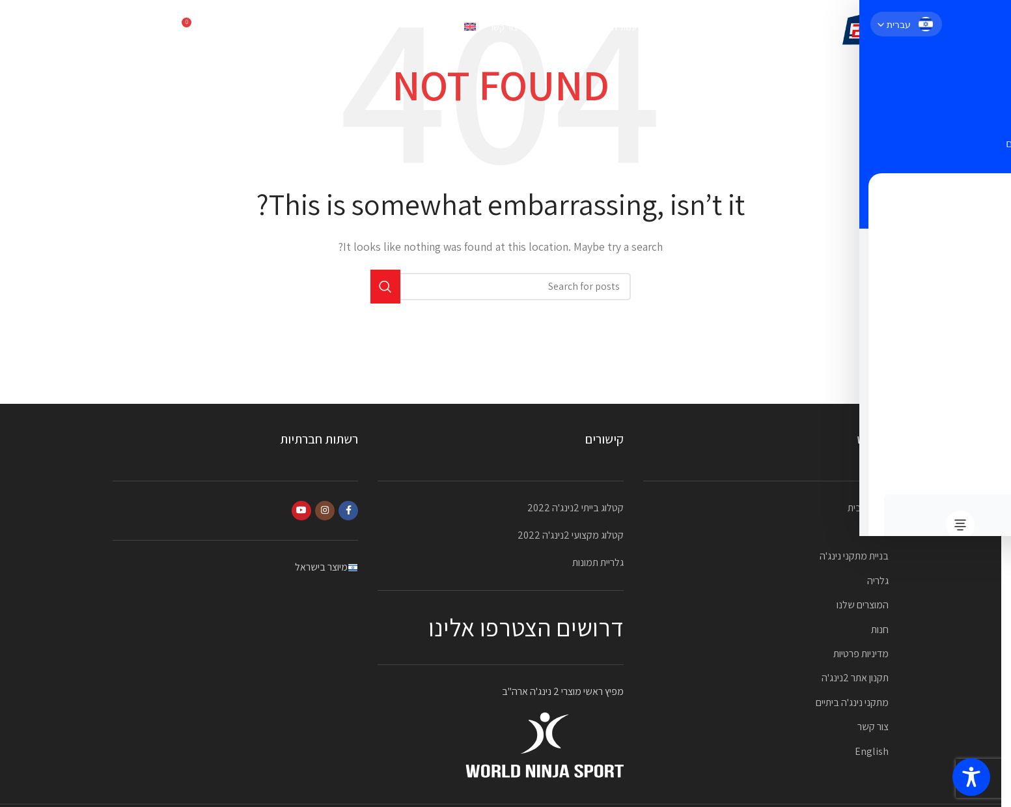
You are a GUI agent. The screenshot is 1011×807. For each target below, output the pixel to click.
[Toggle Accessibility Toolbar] (971, 777)
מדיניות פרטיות (861, 653)
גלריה (878, 581)
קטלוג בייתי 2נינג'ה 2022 (575, 508)
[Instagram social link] (325, 510)
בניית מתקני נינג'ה (854, 556)
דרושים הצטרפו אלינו (526, 627)
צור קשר (873, 726)
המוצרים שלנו (863, 605)
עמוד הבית (868, 508)
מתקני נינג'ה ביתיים (852, 702)
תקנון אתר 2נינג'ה (855, 678)
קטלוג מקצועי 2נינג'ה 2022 (571, 535)
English (872, 751)
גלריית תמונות (598, 562)
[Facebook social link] (348, 510)
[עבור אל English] (451, 29)
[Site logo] (863, 28)
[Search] (220, 29)
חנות (880, 629)
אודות (878, 532)
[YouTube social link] (301, 510)
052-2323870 (142, 29)
